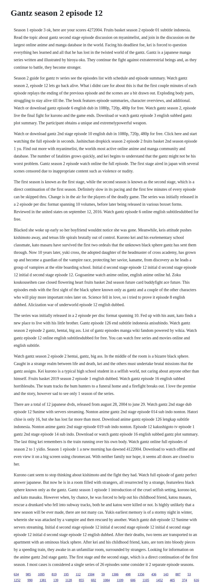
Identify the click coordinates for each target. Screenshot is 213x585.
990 (29, 580)
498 (128, 574)
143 (165, 574)
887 (178, 574)
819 (54, 574)
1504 (91, 574)
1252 (17, 580)
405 (172, 580)
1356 (141, 574)
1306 (115, 574)
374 (184, 580)
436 (153, 574)
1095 (41, 574)
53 (189, 574)
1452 (159, 580)
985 (28, 574)
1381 (43, 580)
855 (81, 580)
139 (55, 580)
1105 (145, 580)
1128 (68, 580)
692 (93, 580)
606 (132, 580)
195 (66, 574)
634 (16, 574)
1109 (120, 580)
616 (196, 580)
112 (78, 574)
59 (103, 574)
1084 (106, 580)
